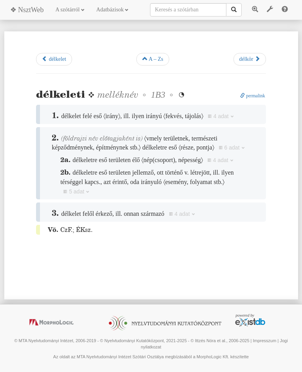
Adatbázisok (112, 10)
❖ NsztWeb (27, 10)
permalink (252, 95)
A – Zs (152, 59)
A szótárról (70, 10)
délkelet (54, 59)
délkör (249, 59)
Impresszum (265, 340)
